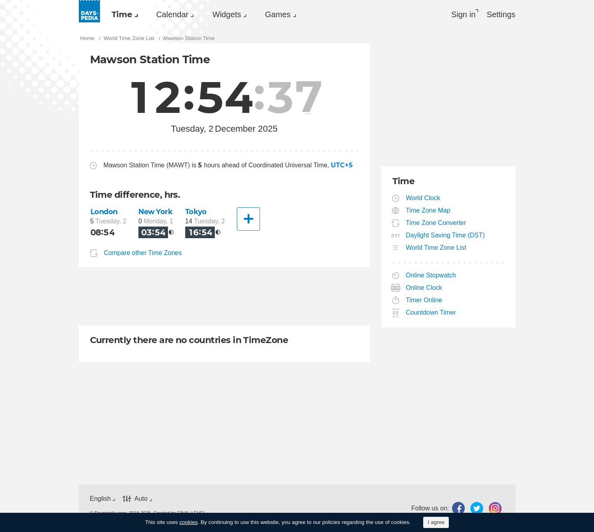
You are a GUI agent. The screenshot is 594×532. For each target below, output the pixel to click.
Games (278, 14)
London (104, 211)
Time (122, 14)
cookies (189, 522)
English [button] (100, 498)
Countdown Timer (431, 312)
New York (155, 211)
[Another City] (248, 219)
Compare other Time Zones (143, 253)
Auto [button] (141, 498)
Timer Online (424, 300)
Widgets (226, 14)
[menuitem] (122, 14)
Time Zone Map (428, 210)
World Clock (423, 198)
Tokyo (196, 211)
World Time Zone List (436, 247)
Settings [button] (501, 14)
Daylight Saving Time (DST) (445, 235)
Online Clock (424, 287)
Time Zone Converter (436, 222)
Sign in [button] (463, 14)
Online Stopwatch (431, 275)
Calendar (172, 14)
